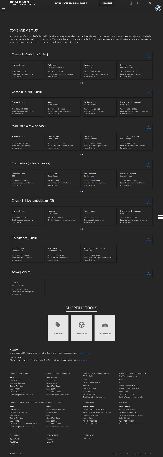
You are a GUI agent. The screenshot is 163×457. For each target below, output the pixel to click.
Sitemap (113, 454)
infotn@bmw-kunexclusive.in (23, 395)
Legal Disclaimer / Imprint (142, 454)
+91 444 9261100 (31, 424)
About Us (50, 439)
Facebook (85, 440)
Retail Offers (14, 442)
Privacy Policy (124, 454)
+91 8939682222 (128, 395)
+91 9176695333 (91, 421)
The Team (50, 445)
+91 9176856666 (18, 392)
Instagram (95, 439)
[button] (80, 83)
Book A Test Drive (15, 439)
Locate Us (50, 442)
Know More (107, 3)
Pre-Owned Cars (15, 445)
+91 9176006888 (128, 421)
